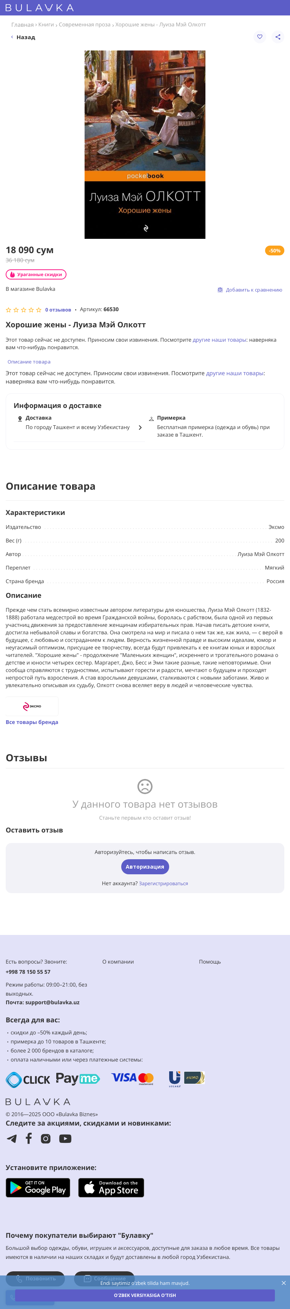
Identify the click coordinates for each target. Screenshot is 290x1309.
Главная (22, 25)
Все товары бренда (32, 722)
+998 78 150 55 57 (28, 972)
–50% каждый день (61, 1032)
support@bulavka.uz (52, 1002)
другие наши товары (220, 340)
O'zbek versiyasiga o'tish (145, 1295)
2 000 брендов (45, 1050)
